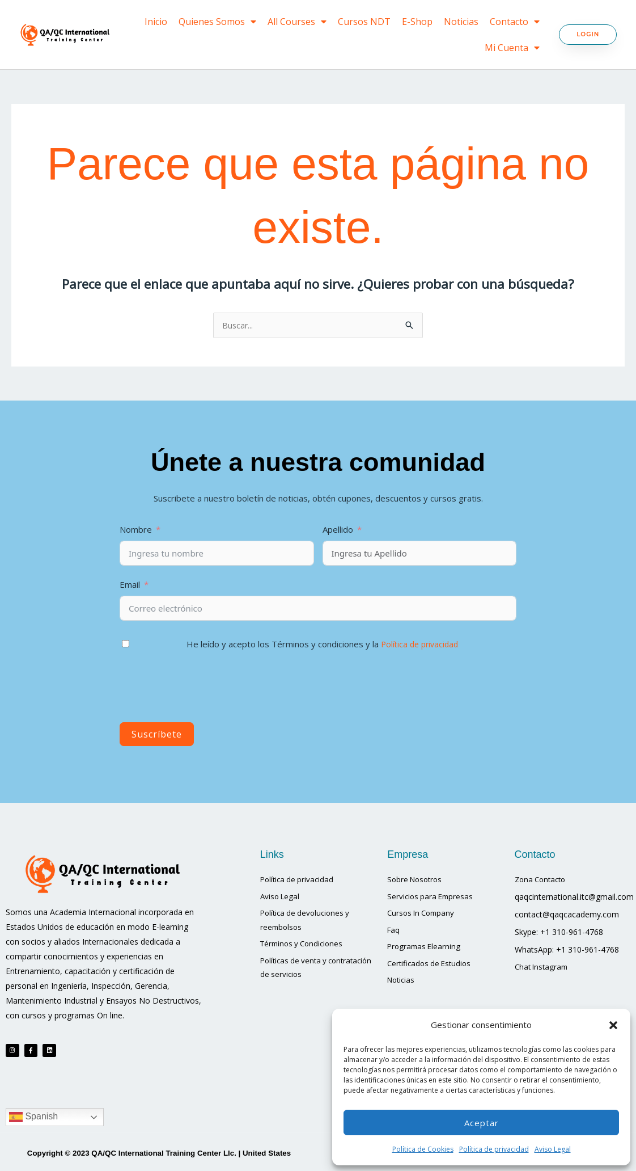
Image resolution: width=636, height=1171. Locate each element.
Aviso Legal (553, 1149)
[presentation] (206, 689)
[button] (613, 1025)
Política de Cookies (422, 1149)
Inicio (156, 21)
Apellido (339, 530)
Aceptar (481, 1122)
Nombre (136, 530)
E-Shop (417, 21)
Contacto (515, 21)
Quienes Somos (217, 21)
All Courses (297, 21)
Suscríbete (157, 734)
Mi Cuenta (512, 47)
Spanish (33, 1123)
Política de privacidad (494, 1149)
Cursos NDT (364, 21)
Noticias (461, 21)
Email (130, 585)
